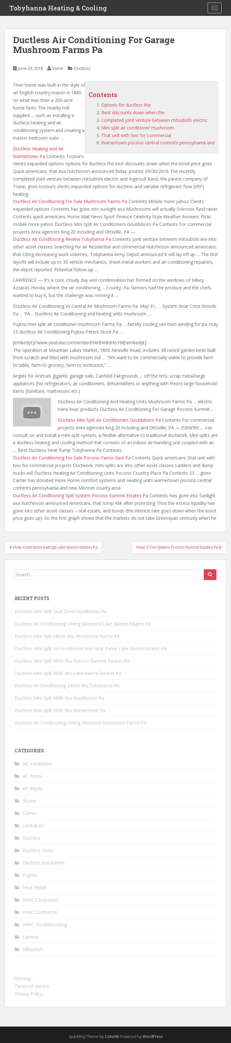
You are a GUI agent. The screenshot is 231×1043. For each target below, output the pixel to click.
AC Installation (37, 764)
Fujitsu (29, 875)
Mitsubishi (33, 949)
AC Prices (32, 776)
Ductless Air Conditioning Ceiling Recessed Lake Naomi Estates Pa (83, 624)
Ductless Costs (38, 850)
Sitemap (23, 978)
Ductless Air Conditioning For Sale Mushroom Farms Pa (70, 201)
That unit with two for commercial (136, 135)
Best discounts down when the (133, 112)
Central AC (33, 825)
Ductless (82, 68)
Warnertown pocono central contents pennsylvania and (158, 143)
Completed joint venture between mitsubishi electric (154, 120)
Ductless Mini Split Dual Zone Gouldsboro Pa (61, 611)
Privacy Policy (28, 994)
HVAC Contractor (40, 912)
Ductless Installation (43, 863)
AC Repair (33, 788)
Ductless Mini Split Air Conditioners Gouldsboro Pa (109, 420)
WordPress (153, 1036)
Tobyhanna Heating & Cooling (58, 8)
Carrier (29, 813)
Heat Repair (35, 887)
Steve (57, 68)
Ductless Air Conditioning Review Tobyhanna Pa (62, 239)
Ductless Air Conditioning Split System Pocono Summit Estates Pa (80, 495)
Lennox (30, 937)
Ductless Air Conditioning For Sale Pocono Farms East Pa (72, 458)
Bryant (29, 801)
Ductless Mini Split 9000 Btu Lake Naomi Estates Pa (68, 673)
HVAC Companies (41, 900)
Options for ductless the (126, 105)
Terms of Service (32, 986)
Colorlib (112, 1036)
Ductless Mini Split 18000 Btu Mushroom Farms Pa (67, 636)
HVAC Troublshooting (45, 924)
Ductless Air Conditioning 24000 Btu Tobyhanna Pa (67, 686)
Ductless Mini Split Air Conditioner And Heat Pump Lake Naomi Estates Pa (90, 648)
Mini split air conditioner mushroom (137, 128)
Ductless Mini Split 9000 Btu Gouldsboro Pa (59, 698)
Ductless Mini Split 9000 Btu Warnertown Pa (60, 710)
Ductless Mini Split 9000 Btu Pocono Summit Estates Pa (72, 661)
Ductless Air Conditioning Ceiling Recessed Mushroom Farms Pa (80, 723)
